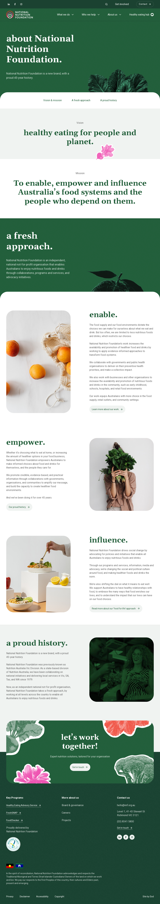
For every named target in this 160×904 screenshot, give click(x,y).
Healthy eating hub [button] (141, 14)
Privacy (9, 896)
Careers (66, 812)
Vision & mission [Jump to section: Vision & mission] (52, 100)
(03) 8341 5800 (125, 821)
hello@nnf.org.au (126, 805)
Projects (66, 820)
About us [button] (115, 14)
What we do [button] (65, 14)
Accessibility (42, 896)
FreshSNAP (13, 813)
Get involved (122, 4)
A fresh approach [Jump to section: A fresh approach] (81, 100)
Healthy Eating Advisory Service (23, 805)
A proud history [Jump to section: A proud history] (108, 100)
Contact (145, 4)
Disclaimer (25, 896)
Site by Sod (148, 896)
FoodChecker (14, 820)
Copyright (59, 896)
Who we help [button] (91, 14)
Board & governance (73, 805)
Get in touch (124, 828)
